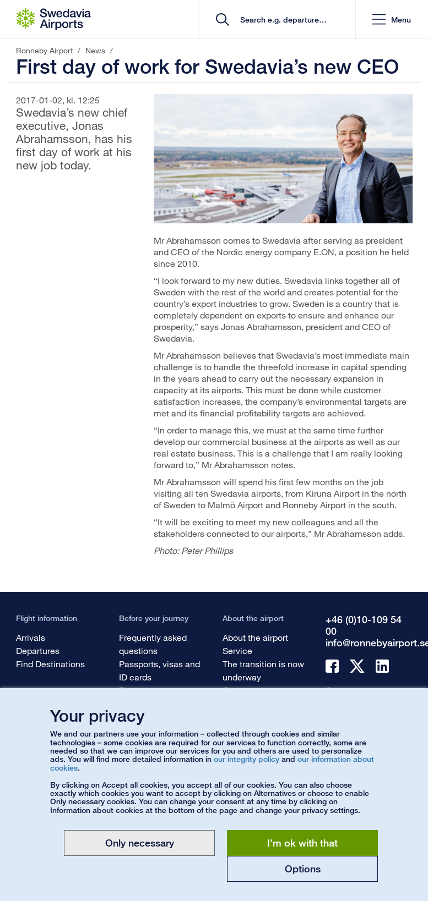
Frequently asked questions (153, 644)
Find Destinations (50, 663)
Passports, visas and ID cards (159, 670)
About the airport (255, 637)
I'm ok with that (302, 843)
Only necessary (139, 843)
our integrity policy (246, 758)
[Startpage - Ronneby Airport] (54, 19)
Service (237, 650)
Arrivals (30, 637)
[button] (391, 19)
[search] (281, 19)
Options (303, 868)
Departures (37, 650)
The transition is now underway (263, 670)
